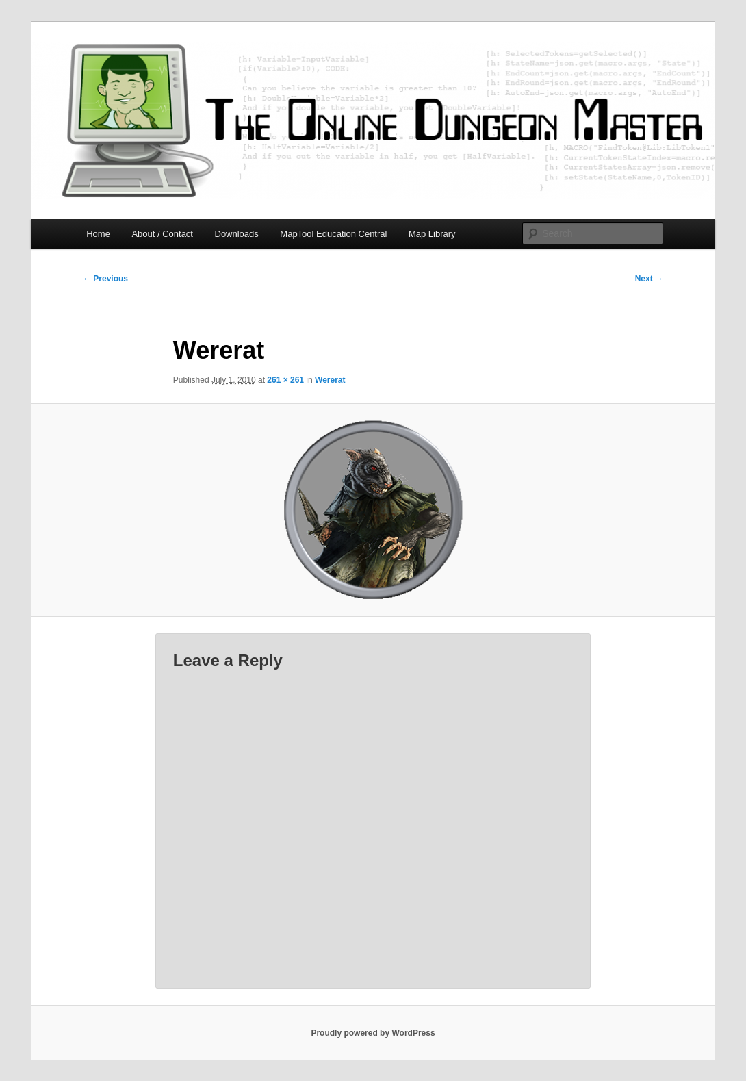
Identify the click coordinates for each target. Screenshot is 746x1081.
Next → (649, 278)
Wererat (330, 380)
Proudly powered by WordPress (373, 1033)
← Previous (105, 278)
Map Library (432, 234)
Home (98, 234)
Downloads (237, 234)
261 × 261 (285, 380)
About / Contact (162, 234)
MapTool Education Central (333, 234)
